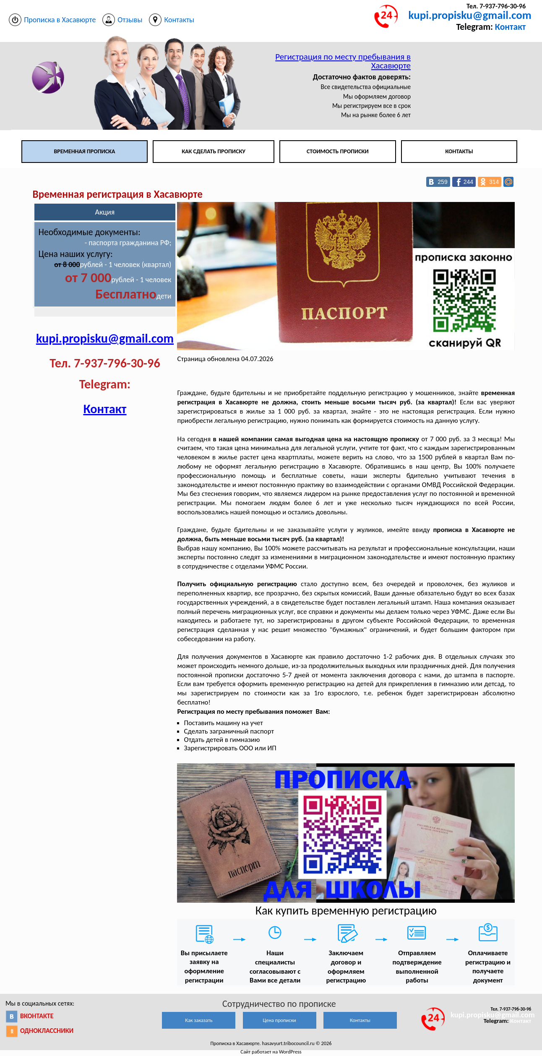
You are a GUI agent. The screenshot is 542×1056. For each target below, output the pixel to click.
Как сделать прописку (213, 151)
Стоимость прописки (338, 151)
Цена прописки (279, 1020)
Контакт (510, 26)
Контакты (459, 151)
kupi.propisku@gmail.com (470, 15)
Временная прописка (84, 151)
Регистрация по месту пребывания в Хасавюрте (343, 61)
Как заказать (198, 1020)
